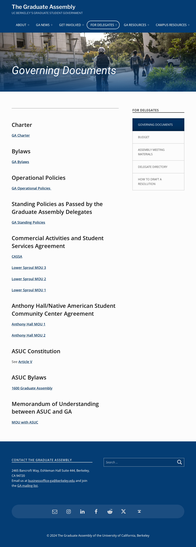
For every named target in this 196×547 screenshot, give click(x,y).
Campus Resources (171, 25)
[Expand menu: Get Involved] (83, 25)
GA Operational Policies (31, 188)
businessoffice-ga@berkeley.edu (51, 481)
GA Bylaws (20, 161)
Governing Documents (155, 124)
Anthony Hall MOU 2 (28, 335)
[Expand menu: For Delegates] (116, 25)
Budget (143, 137)
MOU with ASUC (25, 422)
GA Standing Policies (28, 222)
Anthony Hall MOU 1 (28, 324)
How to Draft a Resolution (150, 181)
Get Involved (70, 25)
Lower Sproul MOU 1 (29, 290)
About (21, 25)
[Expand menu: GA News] (52, 25)
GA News (43, 25)
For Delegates (102, 25)
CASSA (17, 256)
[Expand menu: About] (28, 25)
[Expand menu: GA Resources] (148, 25)
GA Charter (21, 135)
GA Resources (135, 25)
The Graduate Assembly (43, 6)
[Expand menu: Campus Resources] (189, 25)
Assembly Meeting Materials (151, 152)
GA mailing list (27, 486)
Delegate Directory (152, 167)
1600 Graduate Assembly (32, 388)
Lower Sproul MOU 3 (29, 267)
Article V (25, 361)
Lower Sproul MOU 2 (29, 279)
